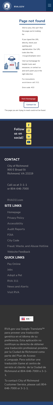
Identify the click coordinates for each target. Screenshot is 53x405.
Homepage (14, 212)
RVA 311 (12, 281)
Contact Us (31, 104)
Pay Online (13, 264)
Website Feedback (18, 252)
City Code (13, 240)
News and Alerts (17, 286)
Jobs (10, 269)
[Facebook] (29, 125)
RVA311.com (15, 200)
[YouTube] (29, 142)
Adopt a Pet (14, 275)
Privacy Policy (15, 218)
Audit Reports (16, 229)
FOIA (10, 235)
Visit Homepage (28, 99)
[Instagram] (29, 130)
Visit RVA (13, 292)
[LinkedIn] (29, 136)
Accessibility (15, 223)
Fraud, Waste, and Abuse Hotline (27, 246)
